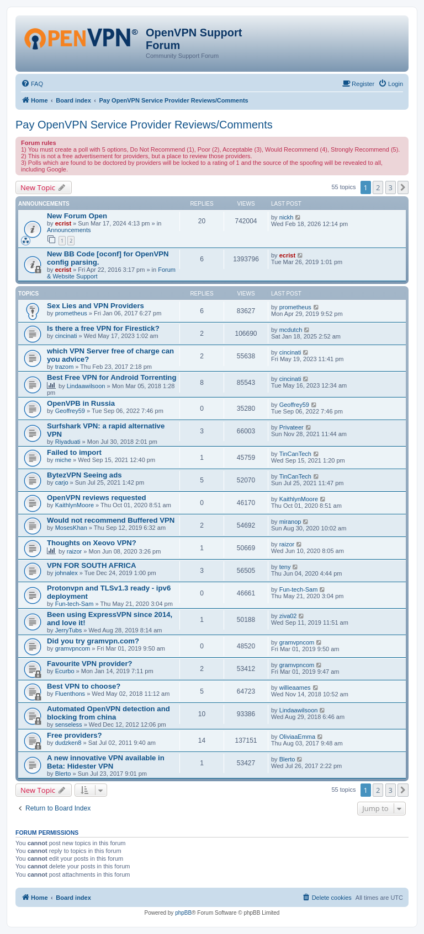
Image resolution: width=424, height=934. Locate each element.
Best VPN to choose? (83, 686)
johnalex (66, 573)
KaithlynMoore (74, 505)
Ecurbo (65, 671)
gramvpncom (73, 648)
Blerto (63, 773)
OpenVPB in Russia (81, 403)
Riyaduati (68, 441)
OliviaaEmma (297, 736)
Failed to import (74, 452)
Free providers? (74, 735)
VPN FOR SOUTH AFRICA (91, 565)
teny (285, 566)
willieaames (295, 687)
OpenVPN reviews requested (96, 497)
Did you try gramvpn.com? (93, 641)
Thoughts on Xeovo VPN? (91, 543)
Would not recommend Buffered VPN (110, 520)
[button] (403, 187)
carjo (61, 482)
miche (63, 460)
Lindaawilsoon (86, 386)
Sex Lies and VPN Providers (95, 306)
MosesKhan (71, 527)
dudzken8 (68, 742)
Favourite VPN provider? (89, 663)
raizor (74, 551)
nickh (286, 217)
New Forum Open (77, 216)
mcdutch (291, 329)
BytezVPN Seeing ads (84, 475)
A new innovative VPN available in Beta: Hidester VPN (106, 762)
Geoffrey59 (70, 410)
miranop (290, 521)
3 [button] (391, 187)
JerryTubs (68, 630)
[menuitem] (32, 83)
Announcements (69, 230)
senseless (68, 724)
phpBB (183, 913)
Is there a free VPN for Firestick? (103, 328)
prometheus (71, 313)
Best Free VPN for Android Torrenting (111, 377)
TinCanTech (295, 453)
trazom (64, 366)
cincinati (66, 335)
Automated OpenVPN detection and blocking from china (108, 713)
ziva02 (288, 616)
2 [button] (378, 187)
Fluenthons (70, 693)
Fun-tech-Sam (74, 603)
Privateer (291, 427)
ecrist (63, 223)
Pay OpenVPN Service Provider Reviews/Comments (144, 125)
